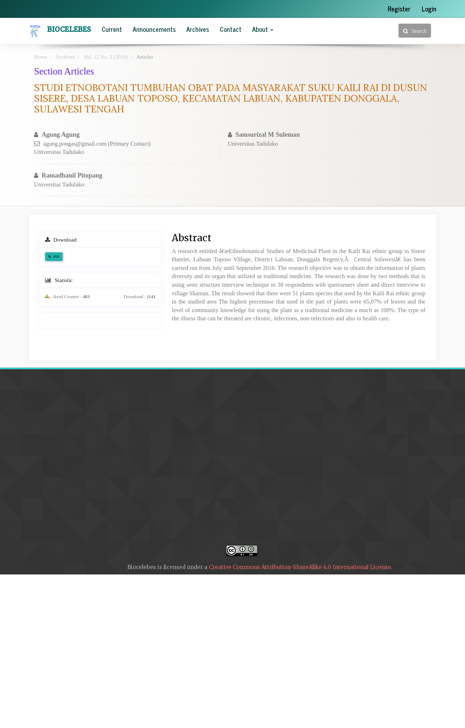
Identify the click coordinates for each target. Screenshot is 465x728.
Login (429, 8)
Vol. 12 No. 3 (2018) (106, 57)
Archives (197, 29)
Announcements (154, 29)
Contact (230, 29)
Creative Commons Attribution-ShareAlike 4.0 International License (300, 567)
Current (112, 29)
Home (40, 57)
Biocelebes (69, 29)
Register (399, 8)
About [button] (262, 29)
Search (414, 30)
